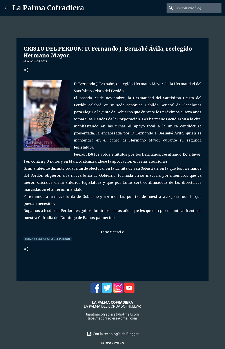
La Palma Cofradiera (48, 8)
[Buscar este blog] (198, 8)
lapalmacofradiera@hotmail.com (112, 314)
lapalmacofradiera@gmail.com (112, 318)
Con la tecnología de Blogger (113, 334)
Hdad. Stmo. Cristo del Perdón (47, 238)
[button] (26, 70)
